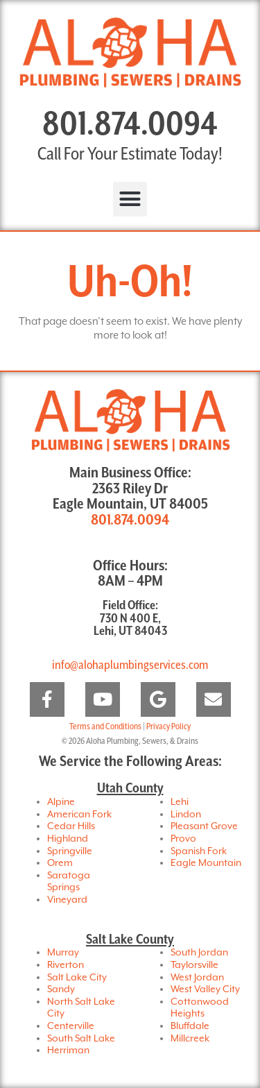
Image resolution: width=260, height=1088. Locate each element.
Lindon (186, 814)
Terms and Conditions (105, 727)
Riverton (65, 965)
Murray (63, 952)
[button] (130, 199)
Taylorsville (194, 965)
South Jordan (199, 952)
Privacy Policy (168, 727)
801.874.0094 (130, 125)
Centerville (70, 1026)
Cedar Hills (71, 826)
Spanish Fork (199, 851)
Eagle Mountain (206, 863)
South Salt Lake (81, 1038)
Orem (60, 863)
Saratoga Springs (68, 882)
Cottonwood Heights (200, 1008)
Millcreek (190, 1038)
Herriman (68, 1050)
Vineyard (67, 900)
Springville (69, 851)
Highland (67, 838)
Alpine (61, 802)
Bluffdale (190, 1026)
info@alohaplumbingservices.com (130, 665)
